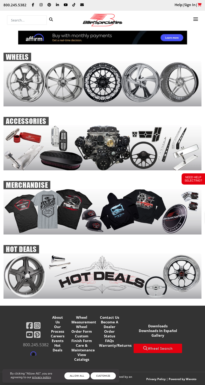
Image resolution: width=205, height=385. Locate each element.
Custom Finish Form (81, 338)
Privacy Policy (156, 379)
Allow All (77, 376)
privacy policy (41, 377)
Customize (103, 376)
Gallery (157, 335)
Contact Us (109, 317)
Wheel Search (158, 348)
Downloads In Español (158, 330)
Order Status (109, 333)
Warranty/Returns (115, 345)
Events (57, 340)
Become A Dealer (109, 324)
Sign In (190, 4)
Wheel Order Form (81, 329)
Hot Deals (57, 347)
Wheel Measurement (83, 319)
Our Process (57, 329)
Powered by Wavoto (182, 379)
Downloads (158, 326)
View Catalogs (81, 357)
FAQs (109, 340)
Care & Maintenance (83, 347)
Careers (57, 336)
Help (178, 4)
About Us (57, 319)
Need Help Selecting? (193, 179)
